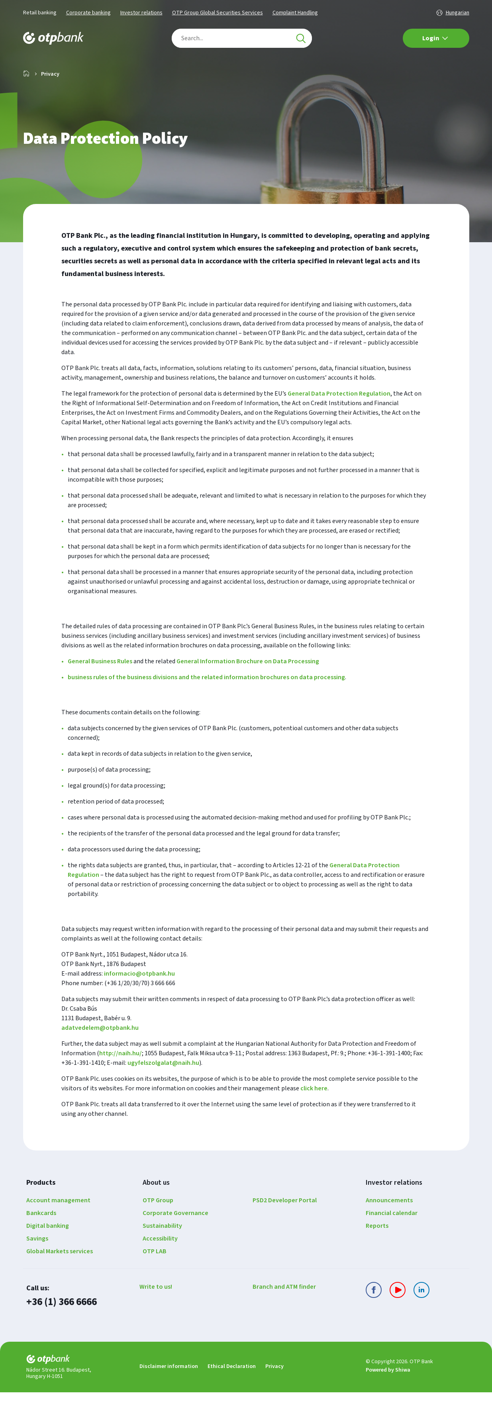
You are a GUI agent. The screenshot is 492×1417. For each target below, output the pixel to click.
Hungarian (457, 13)
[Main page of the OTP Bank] (53, 38)
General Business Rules (100, 686)
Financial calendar (392, 1238)
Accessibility (160, 1264)
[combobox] (242, 38)
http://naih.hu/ (120, 1078)
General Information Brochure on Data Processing (247, 686)
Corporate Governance (175, 1238)
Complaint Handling (295, 13)
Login (435, 38)
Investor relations (141, 13)
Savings (37, 1264)
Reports (377, 1251)
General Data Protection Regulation (339, 419)
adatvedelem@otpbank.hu (100, 1053)
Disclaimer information (168, 1391)
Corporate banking (88, 13)
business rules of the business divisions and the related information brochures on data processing (206, 702)
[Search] (300, 38)
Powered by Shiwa (388, 1395)
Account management (58, 1225)
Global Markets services (59, 1276)
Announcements (389, 1225)
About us (156, 1208)
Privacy (274, 1391)
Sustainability (162, 1251)
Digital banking (47, 1251)
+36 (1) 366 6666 (61, 1327)
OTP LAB (155, 1276)
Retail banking (40, 13)
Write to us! (155, 1312)
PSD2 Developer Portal (285, 1225)
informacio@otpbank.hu (139, 999)
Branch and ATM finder (284, 1312)
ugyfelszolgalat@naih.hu (163, 1088)
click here (313, 1113)
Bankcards (41, 1238)
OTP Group (158, 1225)
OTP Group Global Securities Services (217, 13)
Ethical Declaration (232, 1391)
